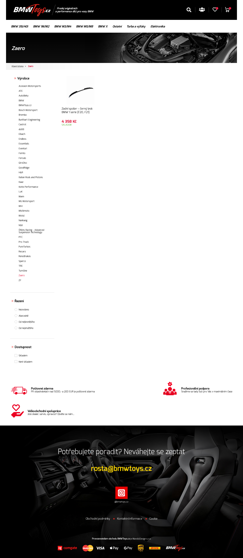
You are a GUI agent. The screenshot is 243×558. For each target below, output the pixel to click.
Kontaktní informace (129, 518)
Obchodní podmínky (98, 518)
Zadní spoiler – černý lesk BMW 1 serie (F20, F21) (77, 110)
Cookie (153, 518)
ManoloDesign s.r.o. (141, 539)
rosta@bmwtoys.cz (121, 468)
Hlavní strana (17, 66)
